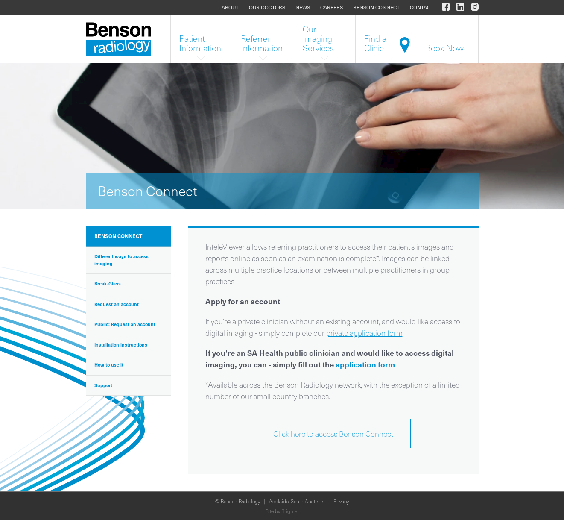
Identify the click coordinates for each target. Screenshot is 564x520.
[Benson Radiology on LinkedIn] (460, 7)
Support (103, 385)
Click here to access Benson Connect (333, 433)
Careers (331, 7)
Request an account (116, 304)
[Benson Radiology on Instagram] (473, 7)
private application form (364, 332)
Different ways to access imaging (121, 260)
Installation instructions (120, 344)
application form (365, 364)
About (230, 7)
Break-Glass (107, 283)
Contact (421, 7)
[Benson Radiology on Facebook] (445, 7)
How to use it (108, 364)
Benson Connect (376, 7)
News (302, 7)
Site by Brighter (282, 511)
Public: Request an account (124, 324)
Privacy (341, 501)
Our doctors (267, 7)
